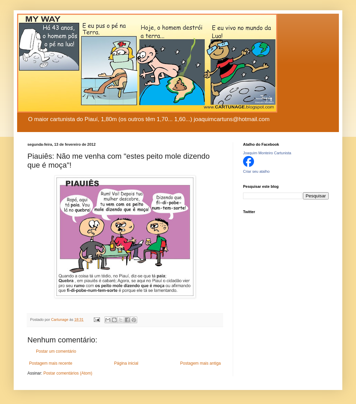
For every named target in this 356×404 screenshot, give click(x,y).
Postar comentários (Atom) (67, 373)
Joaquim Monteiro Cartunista (267, 153)
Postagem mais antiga (200, 363)
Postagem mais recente (50, 363)
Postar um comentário (56, 351)
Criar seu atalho (256, 171)
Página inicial (126, 363)
